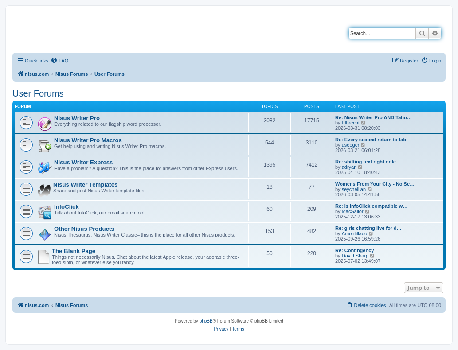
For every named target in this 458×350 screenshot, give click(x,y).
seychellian (354, 189)
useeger (351, 145)
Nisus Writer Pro (77, 118)
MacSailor (353, 211)
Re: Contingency (354, 250)
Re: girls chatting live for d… (368, 228)
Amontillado (354, 233)
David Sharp (355, 255)
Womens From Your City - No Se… (375, 184)
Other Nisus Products (84, 229)
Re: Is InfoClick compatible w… (371, 206)
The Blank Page (73, 251)
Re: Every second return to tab (370, 139)
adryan (349, 167)
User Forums (38, 93)
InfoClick (66, 206)
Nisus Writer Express (83, 162)
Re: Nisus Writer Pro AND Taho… (373, 117)
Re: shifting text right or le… (368, 161)
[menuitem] (59, 60)
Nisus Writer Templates (85, 184)
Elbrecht (351, 122)
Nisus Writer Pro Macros (88, 140)
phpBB (206, 321)
